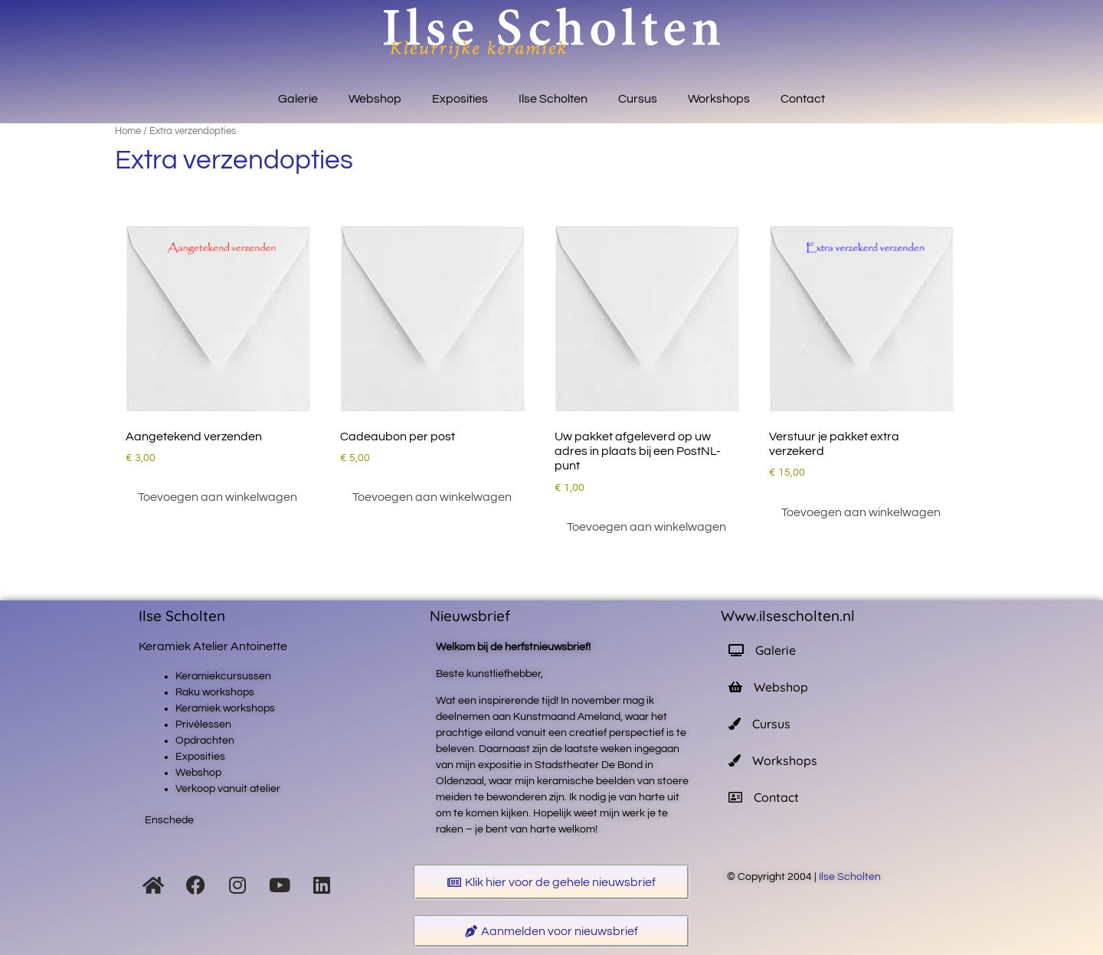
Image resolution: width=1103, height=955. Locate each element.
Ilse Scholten (553, 99)
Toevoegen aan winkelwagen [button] (217, 497)
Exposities (460, 99)
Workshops (719, 99)
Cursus (637, 99)
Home (128, 131)
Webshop (375, 99)
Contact (803, 99)
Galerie (298, 99)
